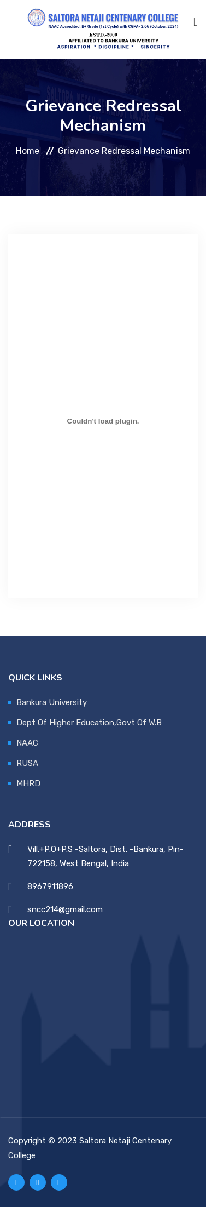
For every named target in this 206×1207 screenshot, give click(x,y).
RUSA (27, 763)
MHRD (28, 783)
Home (27, 151)
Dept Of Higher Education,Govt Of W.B (89, 723)
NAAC (27, 743)
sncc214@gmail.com (65, 909)
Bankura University (51, 702)
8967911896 (50, 886)
